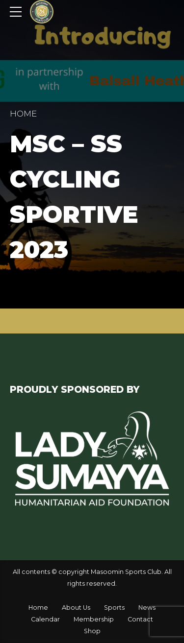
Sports (114, 607)
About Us (76, 607)
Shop (92, 631)
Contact (140, 619)
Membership (94, 619)
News (147, 607)
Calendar (45, 619)
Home (23, 114)
